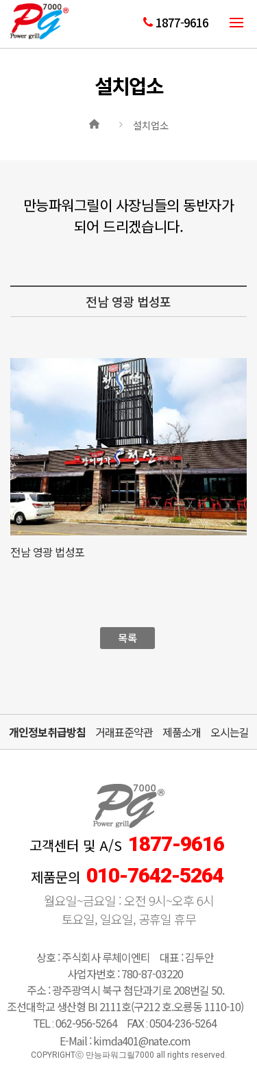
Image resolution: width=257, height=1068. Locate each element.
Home (96, 122)
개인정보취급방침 (47, 732)
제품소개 (181, 732)
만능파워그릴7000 (39, 25)
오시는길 (229, 732)
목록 (127, 638)
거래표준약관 (124, 732)
